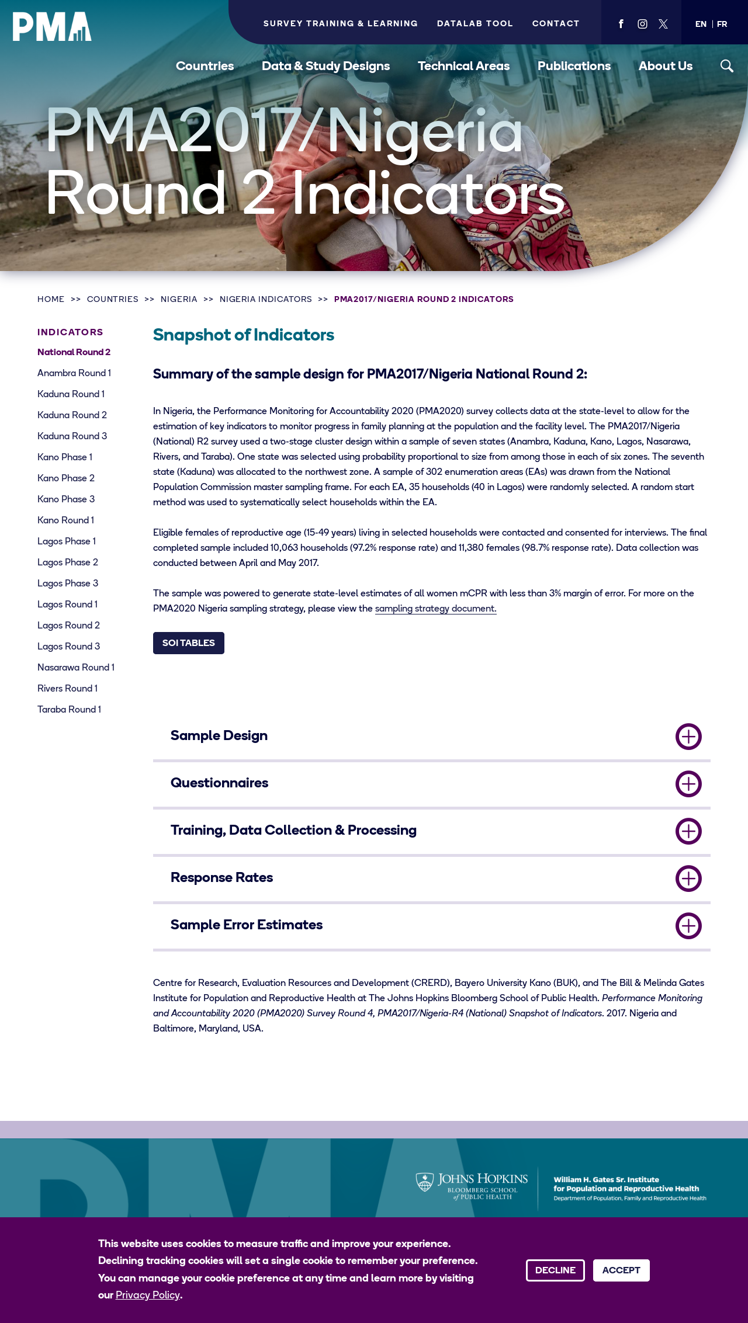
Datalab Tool (475, 24)
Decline (555, 1271)
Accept (621, 1271)
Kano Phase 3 (66, 500)
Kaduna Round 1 (71, 395)
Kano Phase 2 (66, 479)
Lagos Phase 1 (66, 542)
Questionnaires (219, 784)
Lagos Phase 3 (67, 584)
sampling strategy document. (436, 609)
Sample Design (219, 737)
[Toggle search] (727, 66)
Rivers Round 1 (67, 689)
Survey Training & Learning (341, 24)
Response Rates (222, 878)
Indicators (70, 333)
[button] (701, 24)
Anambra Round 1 (74, 374)
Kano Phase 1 (64, 458)
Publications (574, 67)
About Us (666, 67)
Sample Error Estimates (247, 926)
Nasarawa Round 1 (76, 668)
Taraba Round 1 (69, 710)
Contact (556, 24)
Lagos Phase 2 (67, 563)
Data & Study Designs (326, 67)
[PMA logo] (52, 26)
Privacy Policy (148, 1295)
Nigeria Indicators (266, 300)
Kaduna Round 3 (72, 437)
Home (51, 300)
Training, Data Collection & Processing (294, 831)
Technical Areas (464, 67)
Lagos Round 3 (68, 647)
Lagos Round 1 (67, 605)
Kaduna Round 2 (72, 416)
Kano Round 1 (65, 521)
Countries (205, 67)
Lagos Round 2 (68, 626)
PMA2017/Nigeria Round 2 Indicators (424, 300)
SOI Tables (188, 643)
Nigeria (179, 300)
